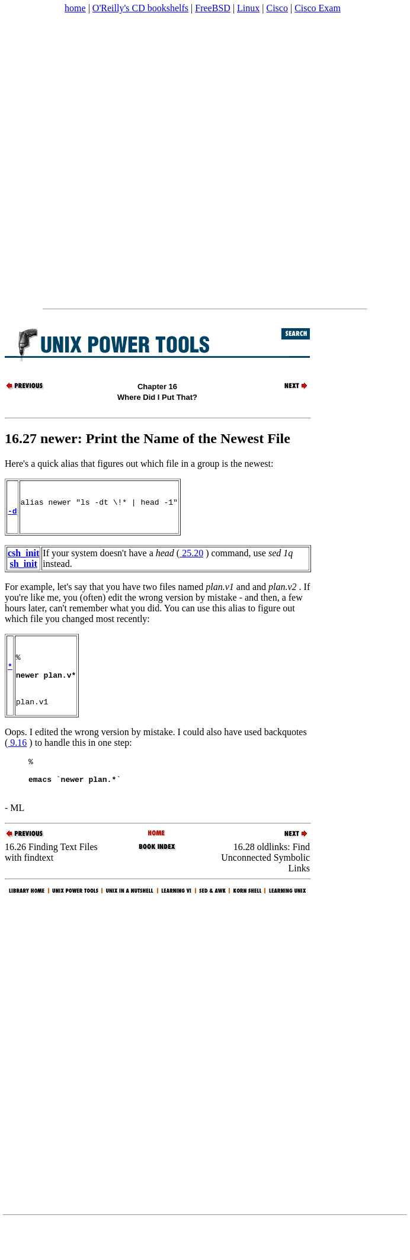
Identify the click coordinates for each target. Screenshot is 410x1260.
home (75, 8)
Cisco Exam (317, 8)
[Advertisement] (138, 161)
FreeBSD (212, 8)
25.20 (191, 560)
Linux (248, 8)
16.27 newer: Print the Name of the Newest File (147, 438)
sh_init (23, 571)
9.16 (17, 762)
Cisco (276, 8)
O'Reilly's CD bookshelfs (140, 8)
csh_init (23, 560)
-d (12, 516)
